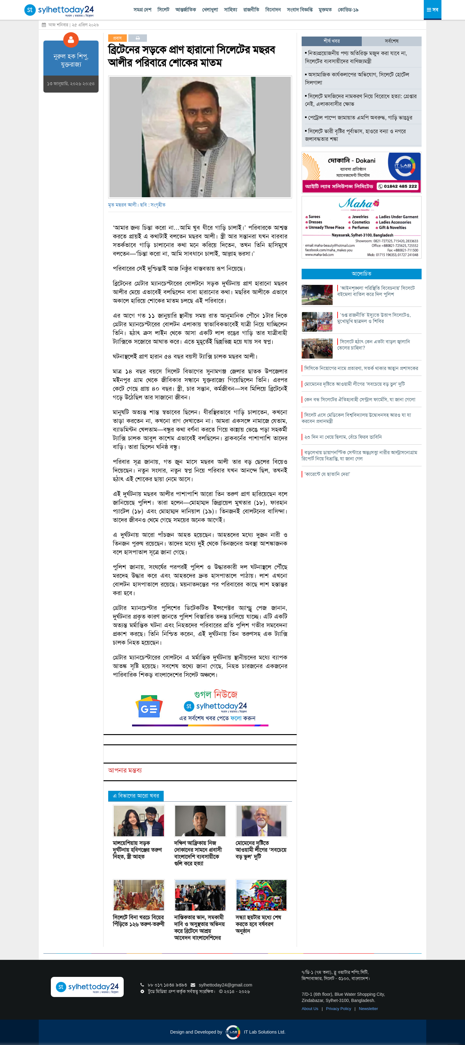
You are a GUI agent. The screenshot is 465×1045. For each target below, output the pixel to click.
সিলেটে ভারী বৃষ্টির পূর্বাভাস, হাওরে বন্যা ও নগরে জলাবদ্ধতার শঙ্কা (355, 135)
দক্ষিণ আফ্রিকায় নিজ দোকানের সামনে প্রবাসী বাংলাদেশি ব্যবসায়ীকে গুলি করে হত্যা (198, 853)
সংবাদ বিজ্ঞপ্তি (299, 10)
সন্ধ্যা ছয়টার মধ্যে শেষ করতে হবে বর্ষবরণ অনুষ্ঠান (258, 924)
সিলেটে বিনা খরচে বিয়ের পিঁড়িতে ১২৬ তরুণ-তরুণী (138, 921)
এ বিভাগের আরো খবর (136, 795)
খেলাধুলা (210, 10)
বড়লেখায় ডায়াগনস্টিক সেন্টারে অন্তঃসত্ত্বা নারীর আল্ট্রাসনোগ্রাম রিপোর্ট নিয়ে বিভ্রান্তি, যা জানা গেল (359, 455)
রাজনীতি (251, 10)
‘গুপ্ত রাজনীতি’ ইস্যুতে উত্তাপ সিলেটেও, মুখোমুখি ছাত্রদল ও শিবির (374, 318)
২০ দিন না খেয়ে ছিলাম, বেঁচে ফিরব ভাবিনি (343, 437)
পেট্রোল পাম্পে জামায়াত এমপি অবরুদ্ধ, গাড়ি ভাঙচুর (358, 117)
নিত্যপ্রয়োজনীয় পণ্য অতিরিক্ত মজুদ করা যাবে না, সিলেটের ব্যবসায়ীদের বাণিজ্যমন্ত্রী (356, 57)
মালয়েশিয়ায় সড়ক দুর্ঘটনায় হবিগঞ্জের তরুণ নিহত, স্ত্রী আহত (137, 849)
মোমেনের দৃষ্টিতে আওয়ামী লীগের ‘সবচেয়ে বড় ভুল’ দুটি (261, 849)
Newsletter (368, 1008)
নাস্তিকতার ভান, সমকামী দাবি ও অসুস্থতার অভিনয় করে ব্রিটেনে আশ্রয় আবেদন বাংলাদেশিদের (199, 928)
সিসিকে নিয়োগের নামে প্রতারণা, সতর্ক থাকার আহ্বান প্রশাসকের (361, 368)
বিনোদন (273, 10)
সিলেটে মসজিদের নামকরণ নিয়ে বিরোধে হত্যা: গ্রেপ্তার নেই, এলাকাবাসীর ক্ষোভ (361, 100)
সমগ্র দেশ (142, 10)
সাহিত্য (230, 10)
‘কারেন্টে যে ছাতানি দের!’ (327, 474)
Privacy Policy (339, 1008)
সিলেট (163, 10)
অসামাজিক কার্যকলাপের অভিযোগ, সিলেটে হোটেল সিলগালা (357, 78)
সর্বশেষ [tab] (391, 41)
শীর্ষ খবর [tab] (332, 41)
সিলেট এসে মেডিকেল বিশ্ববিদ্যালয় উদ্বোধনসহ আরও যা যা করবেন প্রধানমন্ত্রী (356, 418)
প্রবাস (117, 38)
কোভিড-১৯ (348, 10)
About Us (310, 1008)
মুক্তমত (325, 10)
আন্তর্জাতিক (185, 10)
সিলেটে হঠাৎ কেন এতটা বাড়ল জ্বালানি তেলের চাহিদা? (373, 344)
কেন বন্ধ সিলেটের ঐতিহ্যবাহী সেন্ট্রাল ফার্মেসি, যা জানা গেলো (359, 399)
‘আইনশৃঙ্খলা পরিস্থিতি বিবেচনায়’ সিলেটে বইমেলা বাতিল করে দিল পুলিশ (376, 291)
